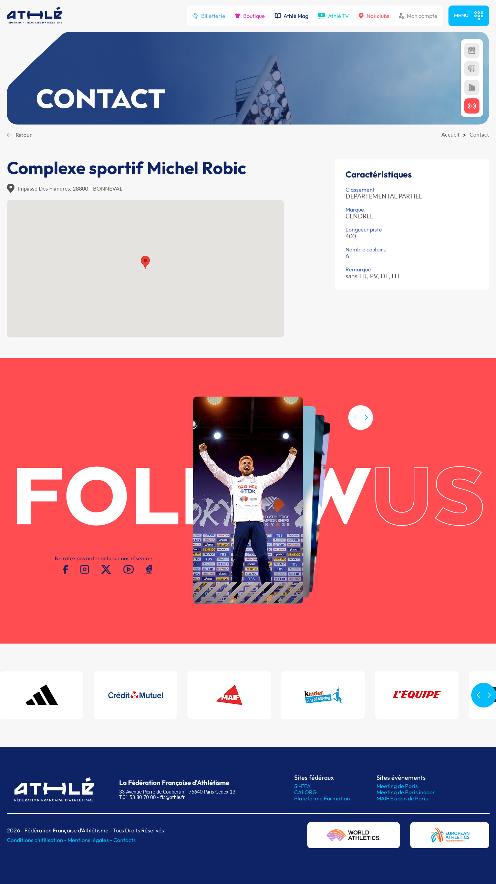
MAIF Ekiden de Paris (402, 798)
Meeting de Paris (397, 786)
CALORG (305, 792)
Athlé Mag (291, 16)
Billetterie (208, 16)
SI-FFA (302, 786)
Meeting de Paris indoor (405, 792)
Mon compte (418, 16)
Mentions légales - (90, 840)
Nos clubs (374, 16)
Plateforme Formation (322, 798)
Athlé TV (333, 16)
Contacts (124, 840)
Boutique (250, 16)
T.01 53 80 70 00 (137, 797)
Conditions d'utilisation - (37, 840)
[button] (366, 430)
